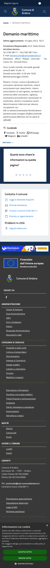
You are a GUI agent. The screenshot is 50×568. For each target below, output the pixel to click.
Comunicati (11, 432)
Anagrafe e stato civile (16, 347)
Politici (9, 326)
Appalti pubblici (13, 364)
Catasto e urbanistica (15, 369)
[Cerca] (44, 11)
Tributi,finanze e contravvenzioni (21, 398)
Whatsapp (33, 132)
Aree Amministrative (15, 313)
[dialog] (25, 545)
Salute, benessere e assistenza (20, 407)
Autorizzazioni (12, 411)
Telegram (10, 136)
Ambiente (10, 402)
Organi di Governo (14, 309)
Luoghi (9, 448)
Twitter (20, 132)
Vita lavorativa (12, 356)
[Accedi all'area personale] (39, 3)
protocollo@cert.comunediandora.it (22, 483)
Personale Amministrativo (18, 330)
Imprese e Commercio (16, 360)
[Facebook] (6, 297)
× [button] (47, 526)
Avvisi (9, 437)
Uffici (8, 318)
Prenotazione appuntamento (19, 498)
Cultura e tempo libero (16, 352)
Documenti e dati (14, 334)
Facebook (9, 132)
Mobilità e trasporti (14, 377)
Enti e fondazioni (13, 322)
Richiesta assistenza (15, 511)
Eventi (9, 453)
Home (6, 22)
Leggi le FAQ (11, 507)
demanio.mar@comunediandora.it (25, 55)
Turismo (9, 373)
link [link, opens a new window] (11, 546)
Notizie (9, 428)
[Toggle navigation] (5, 11)
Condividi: (10, 128)
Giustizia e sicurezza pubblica (19, 394)
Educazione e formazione (17, 390)
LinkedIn (22, 136)
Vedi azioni (9, 142)
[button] (25, 563)
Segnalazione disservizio (17, 503)
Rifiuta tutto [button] (25, 558)
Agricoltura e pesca (14, 415)
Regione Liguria (11, 3)
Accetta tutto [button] (25, 552)
